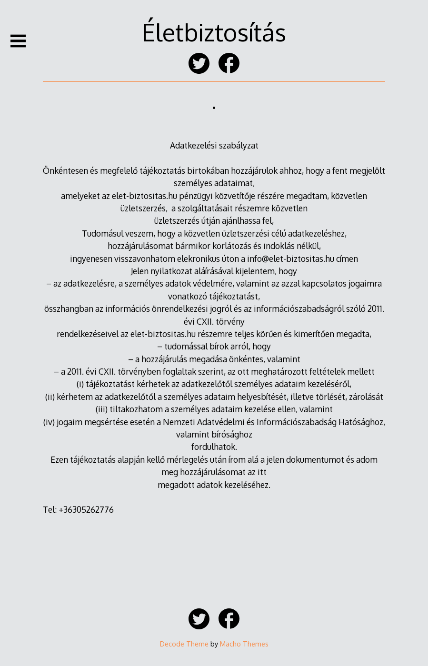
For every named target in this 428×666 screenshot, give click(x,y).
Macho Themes (244, 643)
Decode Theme (184, 643)
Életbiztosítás (214, 32)
